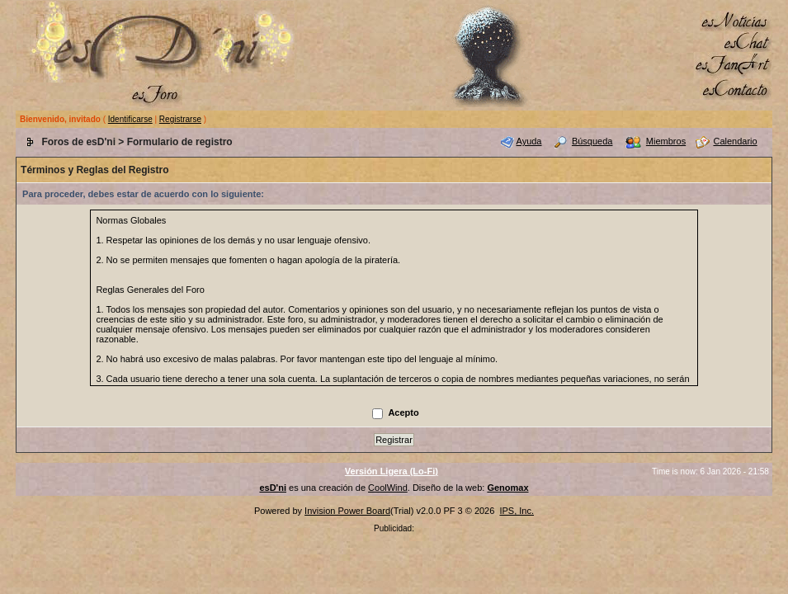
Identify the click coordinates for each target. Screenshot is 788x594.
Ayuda (529, 141)
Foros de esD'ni (78, 142)
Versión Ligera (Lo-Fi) (391, 471)
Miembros (666, 141)
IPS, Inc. (516, 511)
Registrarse (180, 119)
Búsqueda (592, 141)
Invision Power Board (347, 511)
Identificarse (130, 119)
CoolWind (388, 488)
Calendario (735, 141)
